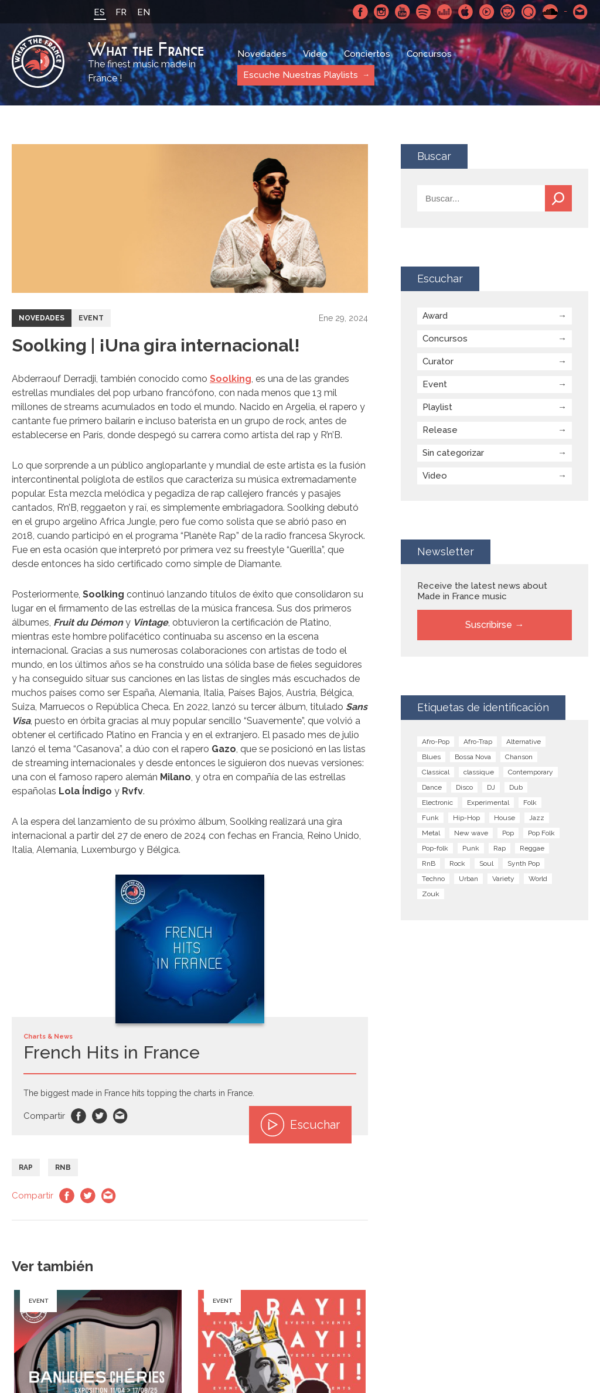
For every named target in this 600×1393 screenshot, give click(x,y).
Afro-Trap (477, 742)
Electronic (437, 802)
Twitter (99, 1116)
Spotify (423, 11)
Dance (432, 787)
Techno (433, 879)
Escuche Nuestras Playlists (300, 75)
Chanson (519, 757)
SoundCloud (550, 11)
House (504, 818)
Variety (503, 879)
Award (435, 315)
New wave (471, 833)
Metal (431, 833)
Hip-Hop (466, 818)
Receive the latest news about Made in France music (482, 591)
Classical (435, 772)
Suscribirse (488, 624)
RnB (63, 1167)
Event (91, 318)
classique (478, 772)
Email (120, 1116)
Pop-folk (435, 848)
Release (440, 430)
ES (99, 12)
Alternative (523, 742)
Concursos (429, 54)
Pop (508, 833)
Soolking (230, 378)
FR (121, 12)
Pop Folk (541, 833)
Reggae (532, 848)
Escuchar (300, 1124)
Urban (468, 879)
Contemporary (530, 772)
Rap (26, 1167)
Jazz (536, 818)
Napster (508, 11)
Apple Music (465, 11)
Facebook (360, 11)
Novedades (262, 54)
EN (143, 12)
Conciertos (367, 54)
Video (315, 54)
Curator (438, 361)
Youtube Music (487, 11)
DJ (491, 787)
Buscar (558, 198)
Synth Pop (523, 863)
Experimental (488, 802)
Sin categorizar (453, 453)
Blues (431, 757)
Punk (470, 848)
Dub (516, 787)
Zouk (430, 894)
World (538, 879)
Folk (530, 802)
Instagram (381, 11)
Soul (486, 863)
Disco (464, 787)
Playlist (437, 407)
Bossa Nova (473, 757)
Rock (457, 863)
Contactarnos (580, 11)
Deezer (444, 11)
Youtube (402, 11)
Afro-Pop (435, 742)
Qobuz (529, 11)
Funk (430, 818)
